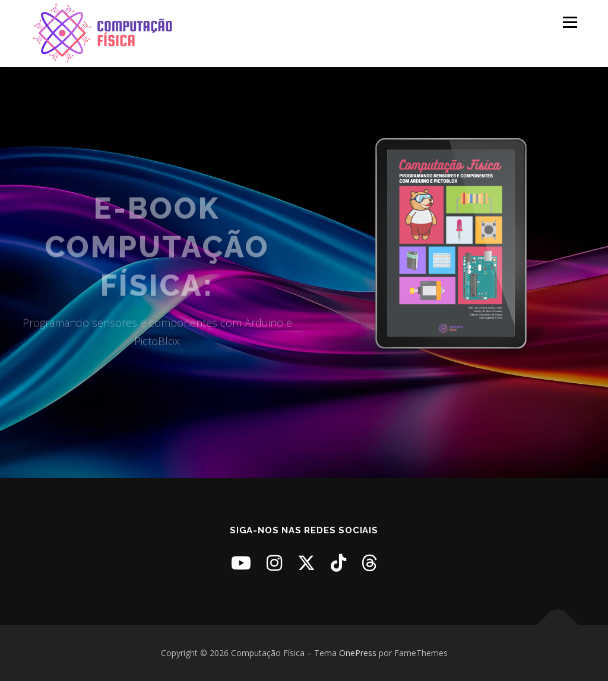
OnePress (357, 652)
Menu (569, 22)
